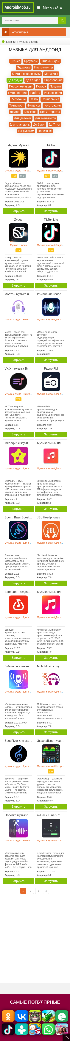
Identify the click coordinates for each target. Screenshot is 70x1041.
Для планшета (19, 124)
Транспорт (16, 105)
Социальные (50, 99)
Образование (53, 80)
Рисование (18, 99)
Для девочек (22, 118)
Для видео (33, 80)
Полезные (45, 130)
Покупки (55, 86)
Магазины (51, 73)
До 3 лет (39, 124)
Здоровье (23, 67)
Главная (11, 41)
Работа (35, 92)
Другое (14, 111)
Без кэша (30, 111)
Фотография (52, 105)
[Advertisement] (35, 941)
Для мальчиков (45, 118)
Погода (41, 86)
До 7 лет (54, 124)
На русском (26, 130)
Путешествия (17, 92)
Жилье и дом (50, 61)
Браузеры (31, 61)
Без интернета (50, 111)
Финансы (33, 105)
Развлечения (53, 92)
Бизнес (15, 61)
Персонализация (20, 86)
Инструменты (43, 67)
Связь (34, 99)
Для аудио (15, 80)
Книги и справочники (26, 73)
